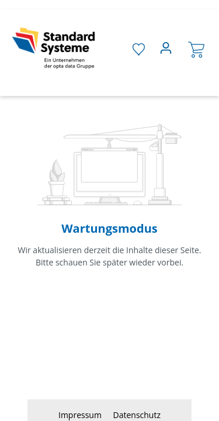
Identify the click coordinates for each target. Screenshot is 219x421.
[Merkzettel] (139, 48)
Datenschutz (137, 414)
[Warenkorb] (196, 48)
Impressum (81, 414)
